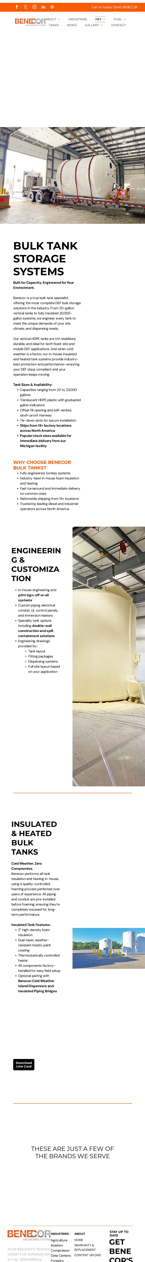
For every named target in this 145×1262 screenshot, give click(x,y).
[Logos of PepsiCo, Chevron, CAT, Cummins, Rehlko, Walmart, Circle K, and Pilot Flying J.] (72, 1186)
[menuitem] (52, 19)
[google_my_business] (52, 7)
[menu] (137, 65)
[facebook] (17, 7)
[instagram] (34, 7)
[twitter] (26, 7)
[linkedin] (43, 7)
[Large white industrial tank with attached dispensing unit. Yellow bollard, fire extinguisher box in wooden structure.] (115, 324)
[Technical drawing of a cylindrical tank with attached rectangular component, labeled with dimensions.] (115, 263)
